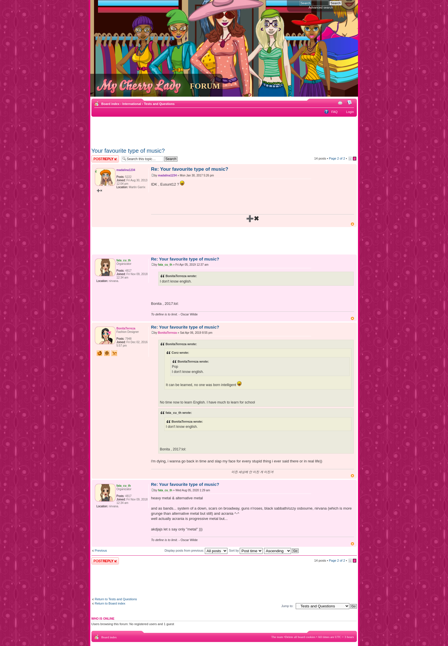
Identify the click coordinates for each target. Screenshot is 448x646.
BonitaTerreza (167, 332)
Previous (101, 550)
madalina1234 (167, 175)
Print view (341, 102)
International (131, 104)
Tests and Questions (159, 104)
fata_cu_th (165, 264)
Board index (110, 104)
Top (352, 224)
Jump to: (287, 606)
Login (350, 112)
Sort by (246, 550)
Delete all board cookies (300, 637)
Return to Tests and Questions (116, 599)
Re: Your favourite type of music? (189, 169)
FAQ (334, 112)
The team (277, 637)
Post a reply (105, 158)
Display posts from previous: (196, 550)
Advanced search (321, 7)
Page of (337, 158)
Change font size (350, 102)
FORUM (205, 86)
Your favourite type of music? (128, 151)
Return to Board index (110, 603)
